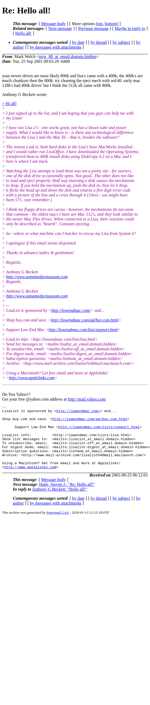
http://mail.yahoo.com (86, 399)
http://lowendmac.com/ (70, 310)
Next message (60, 28)
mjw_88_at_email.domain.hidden (67, 56)
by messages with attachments (55, 47)
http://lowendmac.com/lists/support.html (83, 329)
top (99, 23)
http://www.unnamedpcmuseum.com (37, 276)
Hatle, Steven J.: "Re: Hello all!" (67, 497)
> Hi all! (9, 103)
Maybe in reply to (130, 28)
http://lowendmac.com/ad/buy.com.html (85, 320)
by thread (99, 42)
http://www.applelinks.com (31, 377)
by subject (121, 42)
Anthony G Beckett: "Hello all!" (59, 502)
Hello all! (23, 33)
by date (78, 42)
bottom (111, 23)
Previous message (93, 28)
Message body (53, 23)
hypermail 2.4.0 (57, 525)
